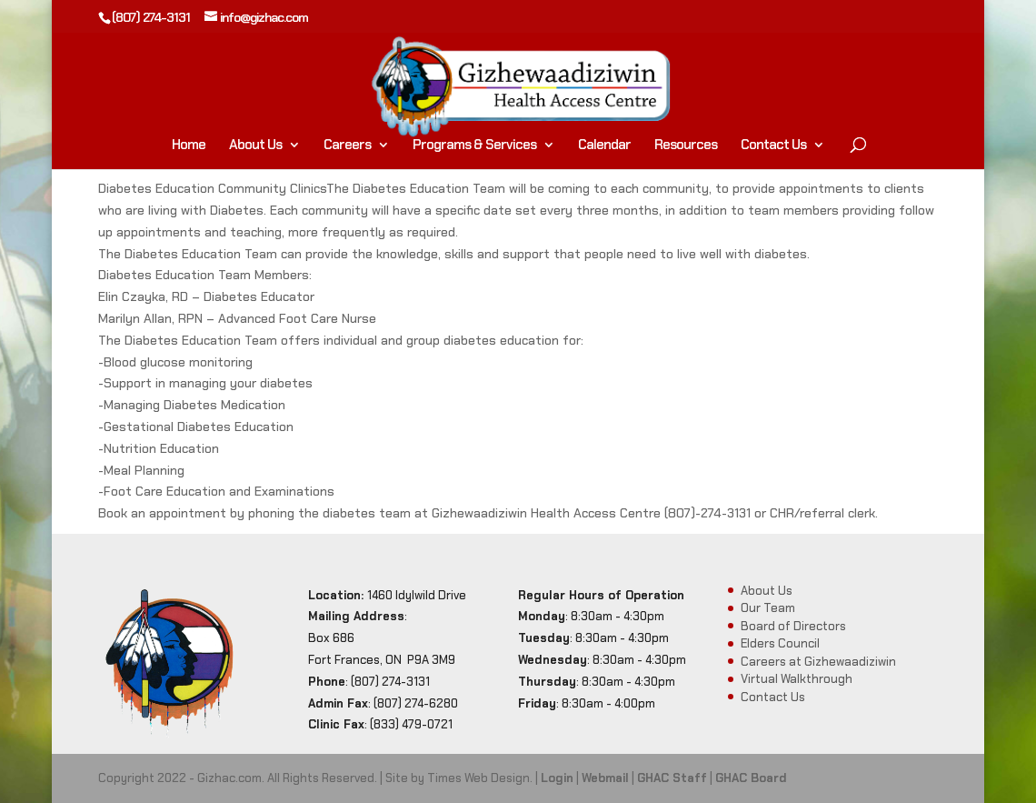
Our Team (768, 608)
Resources (685, 146)
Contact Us (773, 146)
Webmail (605, 778)
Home (188, 146)
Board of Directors (793, 626)
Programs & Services (474, 146)
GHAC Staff (672, 778)
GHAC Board (751, 778)
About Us (255, 146)
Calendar (604, 146)
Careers (347, 146)
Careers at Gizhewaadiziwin (818, 661)
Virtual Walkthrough (796, 679)
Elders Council (780, 643)
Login (557, 778)
